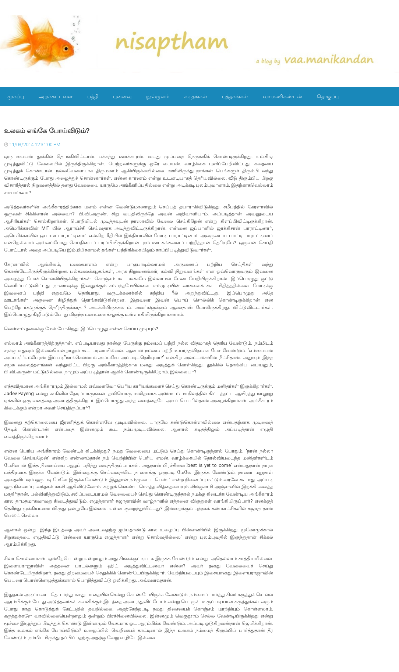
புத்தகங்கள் (235, 96)
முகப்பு (15, 96)
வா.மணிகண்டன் (282, 96)
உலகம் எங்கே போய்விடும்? (47, 130)
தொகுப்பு (328, 96)
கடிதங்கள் (195, 96)
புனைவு (122, 96)
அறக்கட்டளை (56, 96)
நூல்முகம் (157, 96)
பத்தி (92, 96)
